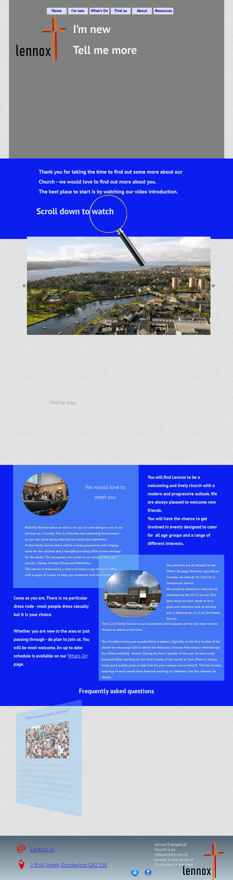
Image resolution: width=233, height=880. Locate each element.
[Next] (213, 286)
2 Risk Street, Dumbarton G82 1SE (68, 864)
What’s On (77, 656)
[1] (110, 327)
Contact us (42, 849)
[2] (116, 327)
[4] (127, 327)
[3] (121, 327)
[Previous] (24, 286)
